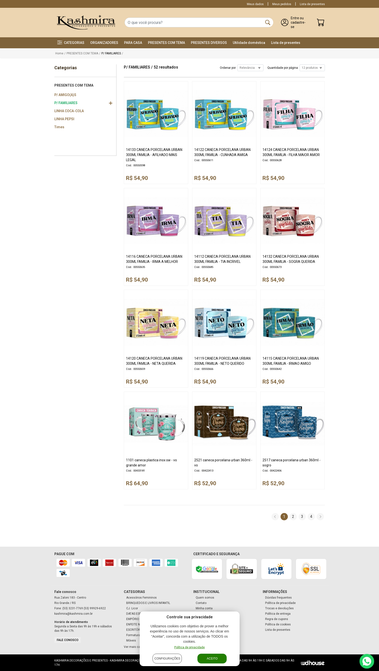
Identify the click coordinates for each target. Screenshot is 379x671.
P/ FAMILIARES (66, 103)
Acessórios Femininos (141, 597)
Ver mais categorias (137, 647)
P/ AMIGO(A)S (65, 95)
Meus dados (255, 4)
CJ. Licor (132, 608)
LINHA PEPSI (64, 119)
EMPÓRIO (132, 619)
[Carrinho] (321, 23)
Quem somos (205, 597)
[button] (70, 42)
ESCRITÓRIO (134, 630)
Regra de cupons (276, 619)
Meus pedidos (281, 4)
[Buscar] (267, 22)
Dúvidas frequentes (278, 597)
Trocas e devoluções (279, 608)
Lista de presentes (312, 4)
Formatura (133, 635)
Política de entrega (278, 613)
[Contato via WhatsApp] (367, 661)
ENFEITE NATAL (136, 624)
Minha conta (204, 608)
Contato (201, 603)
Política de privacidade (280, 603)
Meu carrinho (205, 613)
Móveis (131, 640)
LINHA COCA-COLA (69, 111)
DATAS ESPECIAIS (138, 613)
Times (59, 127)
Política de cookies (278, 624)
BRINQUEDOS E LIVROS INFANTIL (148, 603)
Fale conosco (67, 640)
